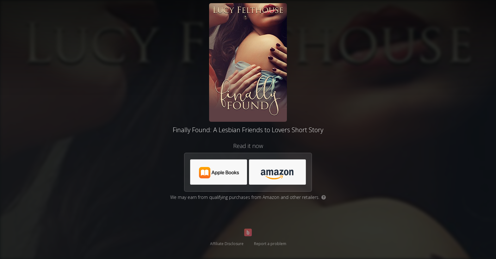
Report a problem (270, 243)
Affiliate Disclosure (227, 243)
